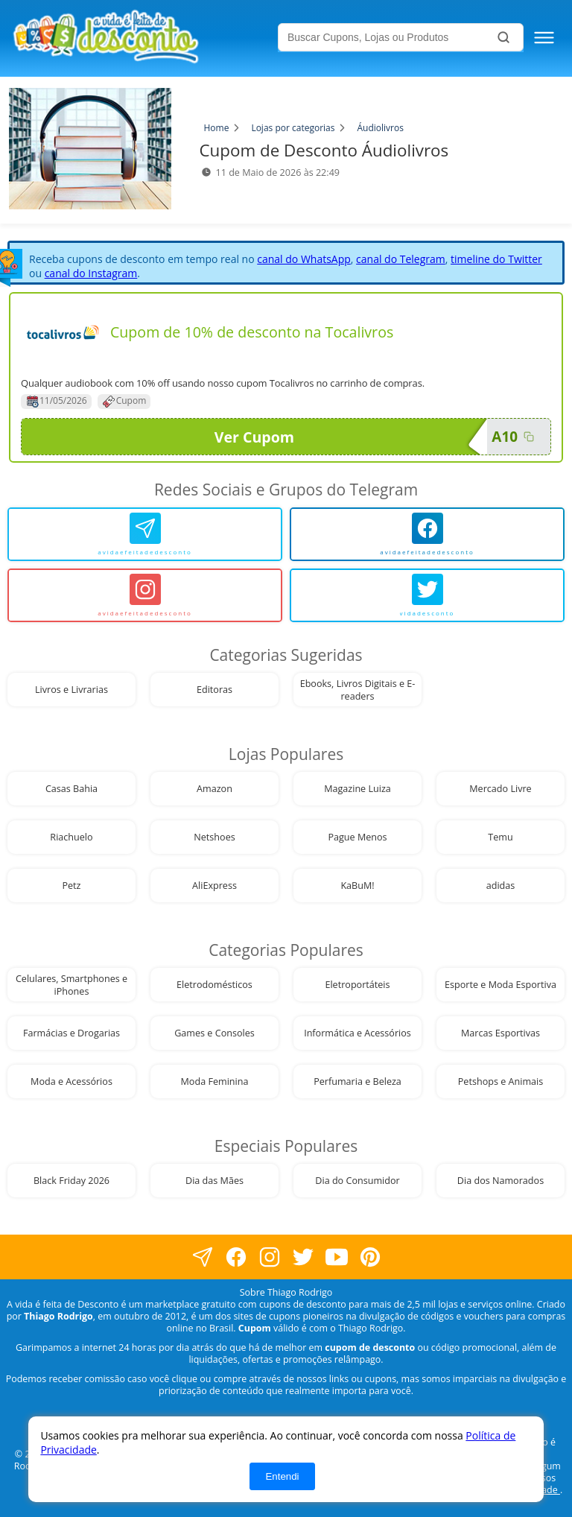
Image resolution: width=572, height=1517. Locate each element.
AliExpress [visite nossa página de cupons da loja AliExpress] (214, 885)
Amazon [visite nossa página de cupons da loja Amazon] (214, 788)
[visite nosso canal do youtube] (336, 1257)
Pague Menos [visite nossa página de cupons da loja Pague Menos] (357, 837)
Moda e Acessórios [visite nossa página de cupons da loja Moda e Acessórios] (71, 1081)
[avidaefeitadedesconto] (145, 534)
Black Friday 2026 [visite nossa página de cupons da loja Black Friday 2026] (71, 1180)
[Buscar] (503, 37)
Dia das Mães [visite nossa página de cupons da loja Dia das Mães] (214, 1180)
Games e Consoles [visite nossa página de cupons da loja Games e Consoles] (214, 1033)
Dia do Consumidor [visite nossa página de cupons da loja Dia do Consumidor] (357, 1180)
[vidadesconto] (427, 595)
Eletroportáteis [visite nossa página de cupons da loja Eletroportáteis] (357, 984)
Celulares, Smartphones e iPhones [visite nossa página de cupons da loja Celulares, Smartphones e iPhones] (71, 985)
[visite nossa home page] (142, 38)
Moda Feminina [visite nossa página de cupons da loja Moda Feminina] (215, 1081)
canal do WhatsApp (304, 259)
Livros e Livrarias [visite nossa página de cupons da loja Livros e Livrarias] (71, 689)
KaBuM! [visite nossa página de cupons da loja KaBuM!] (357, 885)
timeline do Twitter (496, 259)
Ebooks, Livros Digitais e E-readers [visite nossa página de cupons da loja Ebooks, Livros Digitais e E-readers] (358, 690)
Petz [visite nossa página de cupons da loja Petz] (71, 885)
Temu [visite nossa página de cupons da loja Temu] (500, 837)
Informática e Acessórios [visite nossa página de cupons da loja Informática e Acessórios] (357, 1033)
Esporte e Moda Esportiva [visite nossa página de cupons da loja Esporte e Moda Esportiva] (500, 984)
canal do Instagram (91, 273)
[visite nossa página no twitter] (302, 1257)
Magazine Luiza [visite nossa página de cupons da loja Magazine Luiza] (357, 788)
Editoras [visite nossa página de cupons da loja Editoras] (214, 689)
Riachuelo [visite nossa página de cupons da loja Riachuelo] (71, 837)
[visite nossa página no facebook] (202, 1257)
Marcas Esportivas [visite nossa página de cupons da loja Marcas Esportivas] (500, 1033)
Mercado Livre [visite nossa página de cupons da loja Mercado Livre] (500, 788)
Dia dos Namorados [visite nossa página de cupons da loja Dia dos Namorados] (500, 1180)
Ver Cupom (350, 437)
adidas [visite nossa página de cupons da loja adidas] (500, 885)
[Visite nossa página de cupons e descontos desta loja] (62, 332)
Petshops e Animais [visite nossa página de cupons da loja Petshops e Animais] (500, 1081)
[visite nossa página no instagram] (269, 1257)
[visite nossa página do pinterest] (369, 1257)
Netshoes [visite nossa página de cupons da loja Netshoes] (214, 837)
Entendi (282, 1476)
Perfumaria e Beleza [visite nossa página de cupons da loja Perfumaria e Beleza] (357, 1081)
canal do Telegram (400, 259)
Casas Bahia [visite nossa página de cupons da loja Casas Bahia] (71, 788)
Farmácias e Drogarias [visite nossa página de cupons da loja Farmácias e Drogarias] (71, 1033)
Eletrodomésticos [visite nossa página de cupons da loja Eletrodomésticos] (214, 984)
